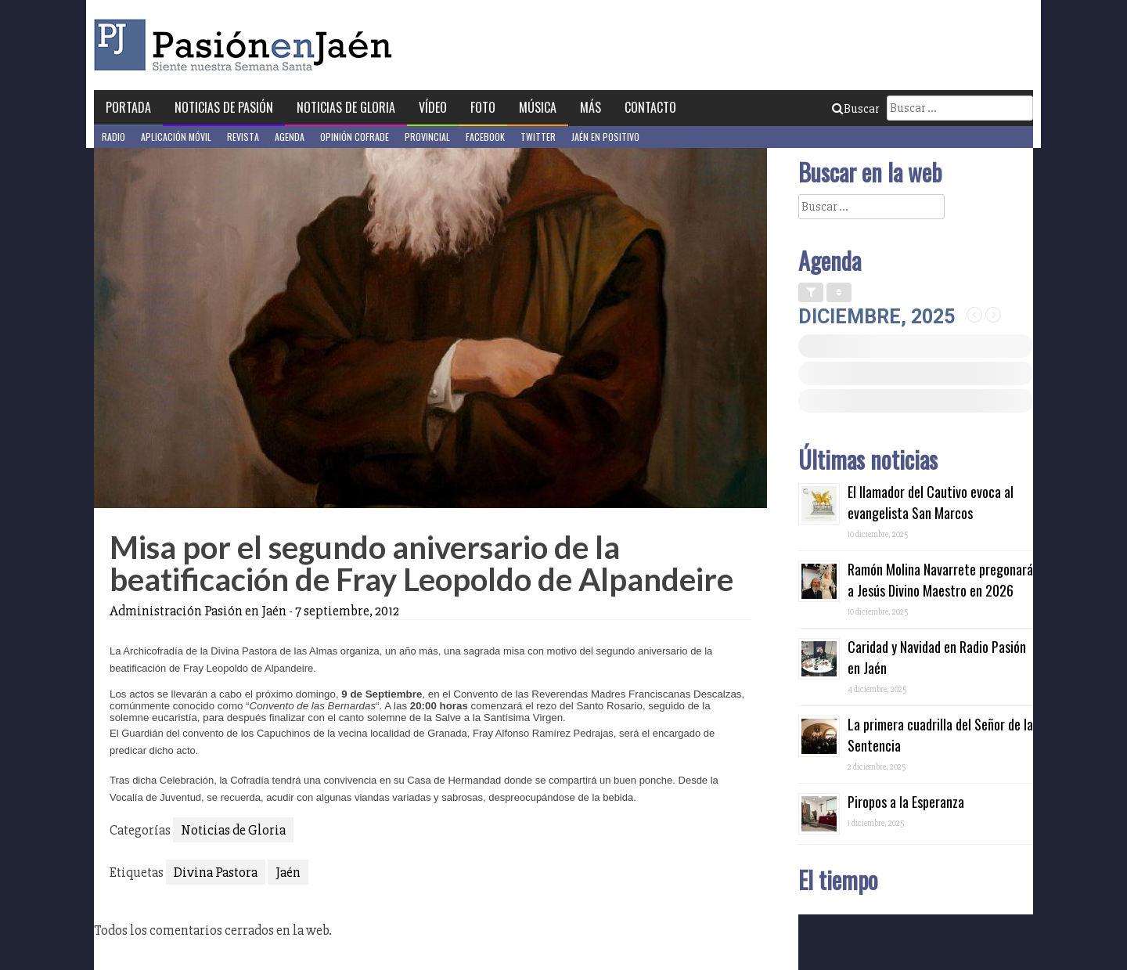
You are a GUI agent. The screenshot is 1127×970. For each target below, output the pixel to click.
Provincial (427, 136)
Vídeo (433, 107)
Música (537, 107)
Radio (113, 136)
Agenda (289, 136)
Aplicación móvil (176, 136)
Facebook (485, 136)
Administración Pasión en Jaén (198, 610)
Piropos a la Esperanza (906, 802)
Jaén (288, 872)
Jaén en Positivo (605, 136)
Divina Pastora (215, 872)
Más (590, 107)
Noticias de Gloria (346, 107)
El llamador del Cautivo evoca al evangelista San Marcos (931, 502)
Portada (128, 107)
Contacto (650, 107)
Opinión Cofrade (354, 136)
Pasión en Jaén (247, 45)
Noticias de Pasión (224, 107)
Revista (243, 136)
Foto (482, 107)
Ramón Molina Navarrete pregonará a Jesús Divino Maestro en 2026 (940, 579)
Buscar (855, 109)
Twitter (538, 136)
